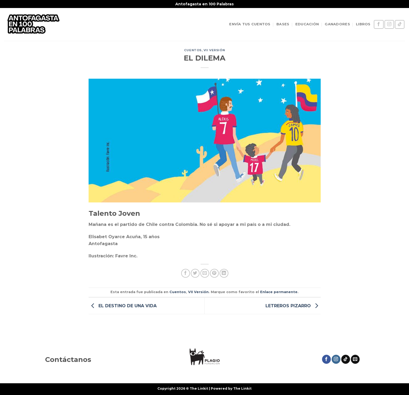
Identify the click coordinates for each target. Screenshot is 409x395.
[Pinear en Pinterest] (214, 273)
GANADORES (337, 24)
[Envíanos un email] (355, 359)
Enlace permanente (278, 292)
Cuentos (193, 50)
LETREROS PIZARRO (293, 305)
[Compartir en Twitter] (195, 273)
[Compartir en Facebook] (185, 273)
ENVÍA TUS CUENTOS (249, 24)
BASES (282, 24)
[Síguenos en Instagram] (389, 24)
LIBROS (363, 24)
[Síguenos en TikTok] (399, 24)
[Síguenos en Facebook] (378, 24)
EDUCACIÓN (307, 24)
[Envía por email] (204, 273)
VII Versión (214, 50)
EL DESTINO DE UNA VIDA (123, 305)
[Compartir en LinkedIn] (224, 273)
